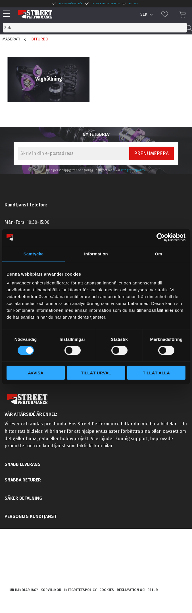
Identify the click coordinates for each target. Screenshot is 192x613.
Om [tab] (158, 253)
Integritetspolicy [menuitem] (80, 590)
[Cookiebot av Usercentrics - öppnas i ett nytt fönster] (160, 237)
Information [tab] (96, 253)
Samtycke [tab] (34, 253)
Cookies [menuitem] (106, 590)
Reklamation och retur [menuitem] (137, 590)
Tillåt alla (156, 372)
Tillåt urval (96, 372)
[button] (8, 14)
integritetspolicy (133, 170)
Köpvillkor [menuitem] (51, 590)
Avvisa (35, 372)
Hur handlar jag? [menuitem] (22, 590)
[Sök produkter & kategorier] (95, 27)
